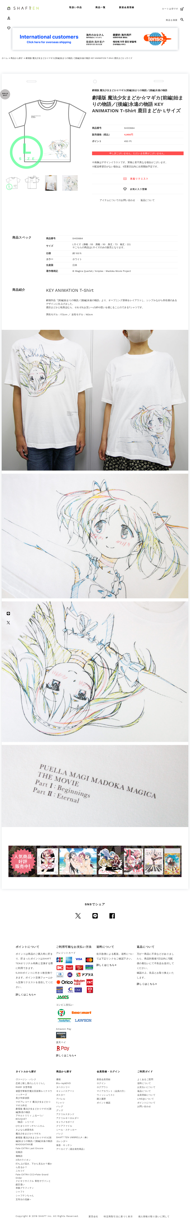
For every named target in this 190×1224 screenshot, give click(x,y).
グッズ (59, 1110)
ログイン (101, 1083)
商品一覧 (100, 7)
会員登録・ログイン (108, 1071)
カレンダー (62, 1141)
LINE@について (145, 1099)
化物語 (19, 1152)
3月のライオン (23, 1160)
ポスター (60, 1095)
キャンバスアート (65, 1091)
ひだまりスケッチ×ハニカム (30, 1126)
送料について (144, 1083)
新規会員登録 (126, 7)
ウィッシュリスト (106, 1095)
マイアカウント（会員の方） (111, 1091)
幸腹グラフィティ (25, 1188)
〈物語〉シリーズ (25, 1122)
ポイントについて (146, 1102)
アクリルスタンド (65, 1114)
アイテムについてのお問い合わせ (117, 200)
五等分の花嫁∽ (23, 1199)
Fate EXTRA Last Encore (29, 1148)
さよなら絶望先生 (25, 1129)
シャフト (20, 1191)
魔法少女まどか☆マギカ (28, 1133)
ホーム (5, 58)
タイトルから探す (26, 1071)
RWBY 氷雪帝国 (24, 1087)
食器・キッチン (64, 1145)
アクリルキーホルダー (67, 1118)
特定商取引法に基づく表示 (118, 1216)
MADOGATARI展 (24, 1144)
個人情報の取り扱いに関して (154, 1216)
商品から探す (17, 58)
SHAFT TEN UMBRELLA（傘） (72, 1137)
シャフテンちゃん (25, 1195)
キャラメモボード (65, 1122)
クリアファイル (64, 1126)
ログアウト (102, 1087)
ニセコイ (20, 1170)
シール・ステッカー (66, 1129)
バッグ (59, 1106)
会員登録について (146, 1095)
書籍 (58, 1079)
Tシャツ (60, 1102)
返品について (148, 200)
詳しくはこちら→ (26, 994)
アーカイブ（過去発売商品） (71, 1149)
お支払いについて (146, 1087)
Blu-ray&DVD (63, 1083)
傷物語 (19, 1156)
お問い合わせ (144, 1106)
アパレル (60, 1099)
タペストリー (63, 1087)
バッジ (59, 1133)
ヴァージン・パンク (26, 1079)
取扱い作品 (75, 7)
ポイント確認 (103, 1102)
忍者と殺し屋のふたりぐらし (30, 1083)
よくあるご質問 (145, 1079)
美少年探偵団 (22, 1098)
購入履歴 (101, 1099)
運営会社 (93, 1216)
